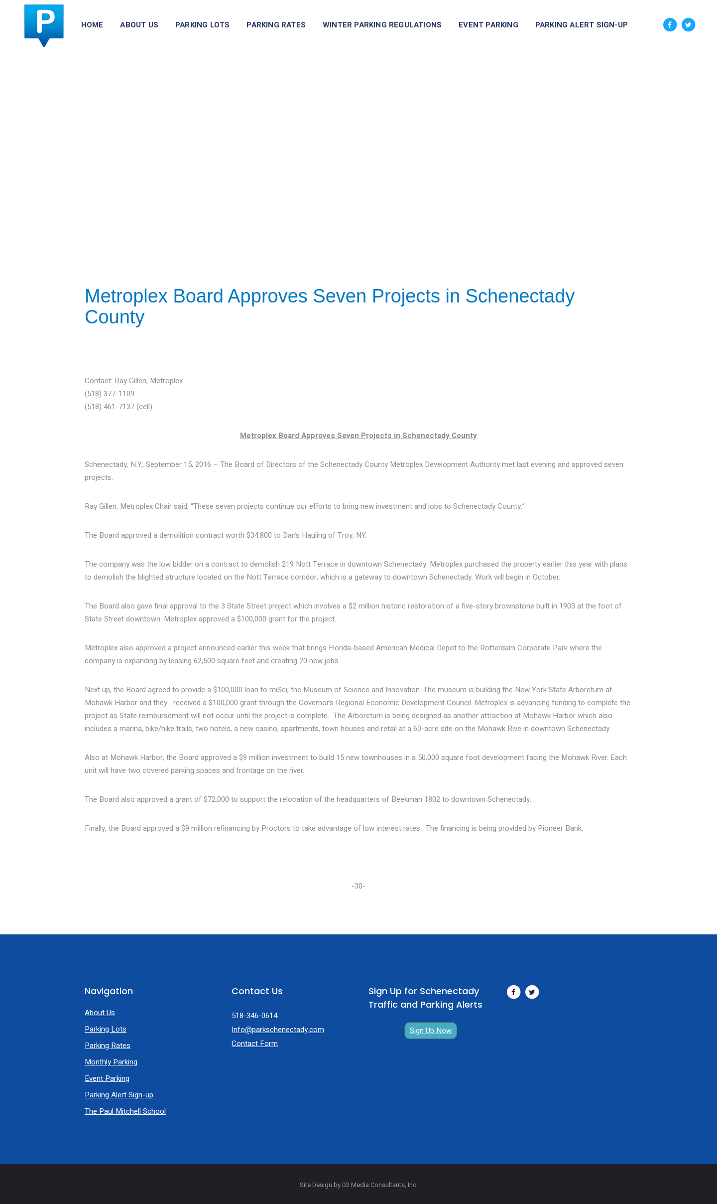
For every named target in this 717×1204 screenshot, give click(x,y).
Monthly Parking (111, 1062)
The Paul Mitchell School (125, 1111)
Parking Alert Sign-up (119, 1095)
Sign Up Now (431, 1030)
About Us (100, 1013)
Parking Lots (105, 1029)
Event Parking (107, 1078)
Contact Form (255, 1043)
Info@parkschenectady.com (278, 1029)
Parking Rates (107, 1046)
